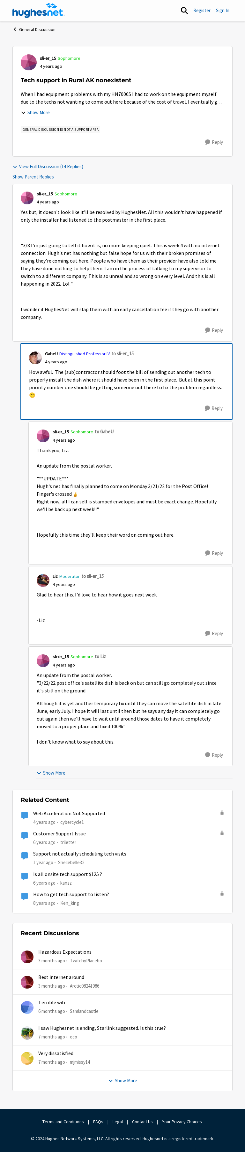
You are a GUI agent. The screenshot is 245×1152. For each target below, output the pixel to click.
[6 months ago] (51, 1011)
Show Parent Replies (33, 177)
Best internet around (61, 977)
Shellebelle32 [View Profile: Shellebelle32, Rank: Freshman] (71, 862)
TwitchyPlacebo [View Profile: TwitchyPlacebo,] (86, 960)
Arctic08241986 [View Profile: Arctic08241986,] (84, 986)
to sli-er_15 (122, 354)
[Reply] (214, 142)
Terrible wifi (51, 1002)
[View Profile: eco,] (27, 1033)
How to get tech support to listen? (71, 894)
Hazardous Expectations (65, 952)
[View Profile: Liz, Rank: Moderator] (43, 580)
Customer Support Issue (59, 834)
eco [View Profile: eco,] (73, 1036)
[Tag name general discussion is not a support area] (60, 129)
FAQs (98, 1121)
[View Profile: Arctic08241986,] (27, 982)
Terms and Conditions (63, 1121)
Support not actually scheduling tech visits (79, 854)
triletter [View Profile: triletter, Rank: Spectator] (68, 842)
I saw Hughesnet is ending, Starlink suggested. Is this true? (102, 1028)
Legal (118, 1121)
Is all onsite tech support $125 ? (67, 874)
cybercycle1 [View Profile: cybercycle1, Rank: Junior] (72, 822)
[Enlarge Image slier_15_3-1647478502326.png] (75, 494)
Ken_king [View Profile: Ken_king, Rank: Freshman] (69, 903)
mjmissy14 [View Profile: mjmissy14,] (80, 1062)
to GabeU (104, 432)
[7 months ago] (51, 1036)
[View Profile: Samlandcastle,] (27, 1007)
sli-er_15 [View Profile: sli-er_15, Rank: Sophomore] (48, 58)
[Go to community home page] (38, 10)
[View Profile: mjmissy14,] (27, 1058)
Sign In (222, 10)
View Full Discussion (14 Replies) (47, 166)
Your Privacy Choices (182, 1121)
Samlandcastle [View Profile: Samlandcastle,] (84, 1011)
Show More (35, 112)
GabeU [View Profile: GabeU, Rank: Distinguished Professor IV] (51, 354)
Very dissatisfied (55, 1053)
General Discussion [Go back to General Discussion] (34, 29)
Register (202, 10)
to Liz (100, 656)
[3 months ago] (51, 960)
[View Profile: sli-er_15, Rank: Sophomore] (29, 62)
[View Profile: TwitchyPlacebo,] (27, 957)
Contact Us (142, 1121)
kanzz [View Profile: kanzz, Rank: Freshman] (66, 883)
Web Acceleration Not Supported (69, 813)
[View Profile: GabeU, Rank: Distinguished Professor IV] (35, 357)
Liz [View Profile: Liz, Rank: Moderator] (55, 576)
